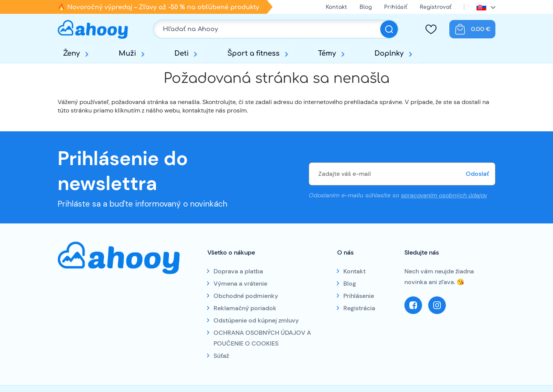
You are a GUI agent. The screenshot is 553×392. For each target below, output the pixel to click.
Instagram (437, 305)
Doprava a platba (238, 271)
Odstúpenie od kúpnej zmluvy (256, 320)
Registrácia (359, 308)
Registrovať (436, 7)
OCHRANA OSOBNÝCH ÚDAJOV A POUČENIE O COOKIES (262, 338)
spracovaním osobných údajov (444, 195)
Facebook (413, 305)
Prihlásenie (358, 296)
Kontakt (336, 7)
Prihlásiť (395, 7)
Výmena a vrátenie (240, 284)
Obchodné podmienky (246, 296)
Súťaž (221, 356)
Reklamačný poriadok (245, 308)
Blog (365, 7)
